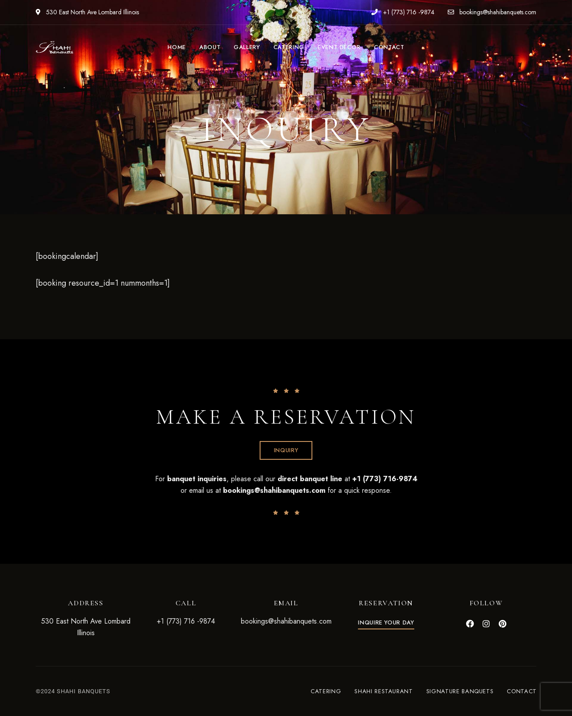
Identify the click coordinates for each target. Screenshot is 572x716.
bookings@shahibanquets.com (492, 12)
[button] (286, 450)
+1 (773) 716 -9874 (402, 12)
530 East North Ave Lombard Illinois (87, 12)
